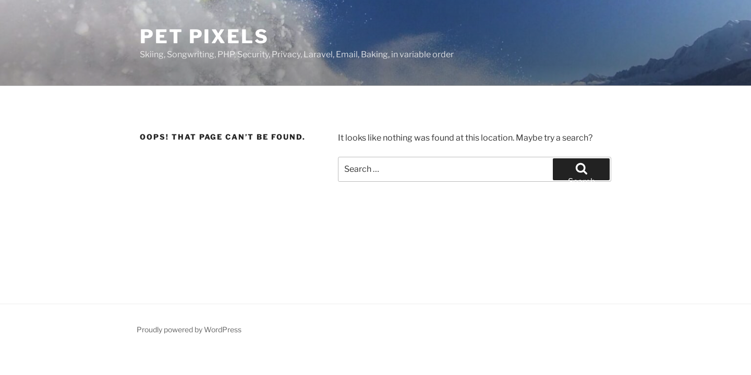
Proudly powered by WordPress (189, 329)
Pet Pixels (204, 36)
